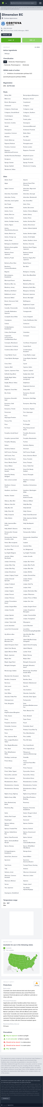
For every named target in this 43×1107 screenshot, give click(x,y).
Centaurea (26, 323)
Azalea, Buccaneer (28, 207)
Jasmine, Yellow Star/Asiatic (9, 557)
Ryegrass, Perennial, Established (29, 808)
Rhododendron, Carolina (30, 781)
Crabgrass (26, 105)
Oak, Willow (8, 693)
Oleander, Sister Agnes (29, 696)
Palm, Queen (8, 716)
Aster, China (26, 204)
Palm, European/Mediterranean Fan (30, 705)
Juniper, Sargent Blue (11, 606)
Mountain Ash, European (12, 676)
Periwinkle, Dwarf (28, 726)
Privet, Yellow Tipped (10, 771)
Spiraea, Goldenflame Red (11, 833)
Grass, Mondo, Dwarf (11, 462)
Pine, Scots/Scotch (28, 745)
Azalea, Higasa (9, 225)
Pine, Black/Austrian (29, 733)
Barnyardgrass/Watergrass (31, 95)
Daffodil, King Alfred (10, 374)
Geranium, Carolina (10, 123)
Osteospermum (9, 700)
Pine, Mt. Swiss (27, 740)
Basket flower (27, 263)
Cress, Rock (8, 363)
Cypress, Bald (8, 367)
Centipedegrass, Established (9, 328)
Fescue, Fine (8, 421)
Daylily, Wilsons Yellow (11, 382)
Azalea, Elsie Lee (9, 214)
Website (6, 34)
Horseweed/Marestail (29, 126)
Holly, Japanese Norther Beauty (30, 519)
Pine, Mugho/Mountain (11, 745)
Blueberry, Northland (10, 291)
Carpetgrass (8, 320)
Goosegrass (26, 123)
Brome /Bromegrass (10, 102)
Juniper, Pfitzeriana (28, 594)
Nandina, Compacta (10, 679)
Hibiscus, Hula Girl (10, 504)
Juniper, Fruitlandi (10, 584)
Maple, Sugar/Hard (10, 662)
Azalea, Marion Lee (10, 233)
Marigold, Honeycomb (29, 662)
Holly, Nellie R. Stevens (11, 528)
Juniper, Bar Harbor (28, 561)
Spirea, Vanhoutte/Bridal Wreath (11, 841)
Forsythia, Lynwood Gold (12, 438)
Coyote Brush (27, 346)
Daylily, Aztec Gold (28, 374)
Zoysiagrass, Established (12, 893)
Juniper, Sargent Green (29, 606)
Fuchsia (25, 442)
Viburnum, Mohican (10, 881)
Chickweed (8, 105)
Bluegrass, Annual (28, 99)
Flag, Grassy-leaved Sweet (29, 428)
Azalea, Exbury (27, 214)
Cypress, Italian (27, 367)
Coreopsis (26, 336)
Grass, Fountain (27, 459)
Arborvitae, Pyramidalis (11, 194)
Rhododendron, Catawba (12, 785)
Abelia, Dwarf (8, 180)
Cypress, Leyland (28, 370)
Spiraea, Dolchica (28, 823)
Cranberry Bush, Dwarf (11, 349)
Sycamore (7, 860)
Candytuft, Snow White (11, 316)
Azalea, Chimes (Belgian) (30, 211)
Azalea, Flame (27, 218)
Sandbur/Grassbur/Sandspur (13, 155)
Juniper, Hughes (9, 591)
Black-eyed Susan (10, 280)
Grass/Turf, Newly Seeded (10, 470)
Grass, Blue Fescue (10, 459)
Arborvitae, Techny (10, 197)
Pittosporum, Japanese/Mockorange (29, 753)
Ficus (6, 424)
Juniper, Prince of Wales (30, 598)
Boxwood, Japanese (29, 294)
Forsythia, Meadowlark (29, 438)
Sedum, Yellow (27, 816)
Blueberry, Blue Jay (10, 284)
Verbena (25, 868)
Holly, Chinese (27, 511)
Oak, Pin (25, 686)
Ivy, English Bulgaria (10, 553)
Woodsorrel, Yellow (10, 169)
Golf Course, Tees (10, 455)
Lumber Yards (27, 651)
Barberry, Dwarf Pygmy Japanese (30, 248)
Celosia (7, 323)
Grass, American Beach (30, 455)
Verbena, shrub (9, 872)
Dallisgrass (26, 116)
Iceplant (25, 542)
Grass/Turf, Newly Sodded (28, 470)
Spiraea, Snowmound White (29, 833)
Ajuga (6, 183)
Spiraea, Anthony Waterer (9, 824)
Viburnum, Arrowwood (29, 872)
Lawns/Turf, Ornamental (11, 629)
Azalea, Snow (8, 240)
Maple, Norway (27, 655)
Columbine (26, 332)
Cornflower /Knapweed (30, 343)
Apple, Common (9, 188)
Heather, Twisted (9, 495)
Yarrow (7, 884)
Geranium (26, 448)
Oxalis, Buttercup (9, 140)
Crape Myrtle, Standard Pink (30, 359)
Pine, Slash (8, 748)
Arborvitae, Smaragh (29, 194)
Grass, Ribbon (9, 466)
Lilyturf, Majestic (27, 648)
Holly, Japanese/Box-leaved (10, 524)
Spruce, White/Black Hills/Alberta (29, 847)
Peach (25, 723)
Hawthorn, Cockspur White (29, 480)
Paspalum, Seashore (10, 723)
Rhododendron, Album (11, 781)
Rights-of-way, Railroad (29, 794)
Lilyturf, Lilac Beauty (10, 648)
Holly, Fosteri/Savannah (30, 514)
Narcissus (7, 683)
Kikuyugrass (8, 130)
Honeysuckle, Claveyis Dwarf (11, 533)
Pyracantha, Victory (28, 775)
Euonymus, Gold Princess (9, 404)
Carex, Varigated (28, 316)
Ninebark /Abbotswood (29, 683)
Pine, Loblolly (27, 736)
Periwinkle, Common (10, 726)
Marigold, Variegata (10, 665)
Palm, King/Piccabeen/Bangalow (12, 711)
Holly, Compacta (9, 514)
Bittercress (8, 99)
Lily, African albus (9, 634)
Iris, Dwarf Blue (9, 549)
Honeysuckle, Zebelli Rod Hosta (30, 538)
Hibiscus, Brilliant (28, 501)
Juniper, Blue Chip (10, 565)
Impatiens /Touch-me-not (12, 546)
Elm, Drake (8, 393)
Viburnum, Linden (28, 875)
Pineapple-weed (28, 143)
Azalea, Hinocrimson (29, 225)
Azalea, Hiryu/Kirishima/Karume (11, 229)
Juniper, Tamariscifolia (29, 615)
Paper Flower (27, 719)
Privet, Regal (8, 768)
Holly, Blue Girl (9, 508)
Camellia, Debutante (29, 308)
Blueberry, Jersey (9, 287)
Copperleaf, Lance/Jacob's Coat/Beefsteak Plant (11, 337)
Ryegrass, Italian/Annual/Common (11, 151)
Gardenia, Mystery (28, 445)
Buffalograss (27, 301)
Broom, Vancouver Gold (11, 301)
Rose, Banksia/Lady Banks (10, 803)
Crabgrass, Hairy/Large (11, 109)
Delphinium (26, 382)
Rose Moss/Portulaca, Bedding (29, 798)
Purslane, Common (10, 147)
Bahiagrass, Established (11, 244)
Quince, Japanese (10, 778)
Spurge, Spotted (9, 166)
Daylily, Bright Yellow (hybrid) (10, 378)
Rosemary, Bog (9, 808)
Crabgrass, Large (28, 109)
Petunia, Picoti (9, 729)
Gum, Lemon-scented (11, 480)
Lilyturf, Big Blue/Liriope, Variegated (30, 640)
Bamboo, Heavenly (28, 244)
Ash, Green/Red (27, 200)
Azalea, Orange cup (10, 237)
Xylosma (25, 881)
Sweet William (27, 856)
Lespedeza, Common (11, 133)
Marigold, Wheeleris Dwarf (29, 666)
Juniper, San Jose (28, 601)
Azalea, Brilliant (9, 207)
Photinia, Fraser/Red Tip (30, 729)
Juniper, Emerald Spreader (9, 579)
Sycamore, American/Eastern (28, 861)
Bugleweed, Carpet (28, 304)
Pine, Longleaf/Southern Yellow (11, 741)
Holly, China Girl (9, 511)
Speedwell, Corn (28, 159)
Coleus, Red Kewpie (10, 332)
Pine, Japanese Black (11, 736)
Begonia (7, 272)
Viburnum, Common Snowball (10, 876)
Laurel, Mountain (28, 625)
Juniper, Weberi (9, 618)
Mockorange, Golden (10, 671)
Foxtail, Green (8, 119)
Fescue (25, 415)
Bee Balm (26, 266)
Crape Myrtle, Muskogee (12, 358)
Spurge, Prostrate (28, 162)
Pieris (6, 733)
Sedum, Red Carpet (10, 816)
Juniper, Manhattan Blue (30, 591)
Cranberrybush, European (27, 350)
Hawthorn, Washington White (29, 491)
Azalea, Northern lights (29, 233)
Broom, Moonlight (28, 297)
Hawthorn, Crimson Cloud (10, 486)
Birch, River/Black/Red (29, 275)
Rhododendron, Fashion (30, 785)
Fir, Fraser (7, 428)
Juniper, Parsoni (9, 594)
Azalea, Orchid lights (29, 237)
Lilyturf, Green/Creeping (30, 645)
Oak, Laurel (8, 686)
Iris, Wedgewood (28, 549)
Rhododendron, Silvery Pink (29, 789)
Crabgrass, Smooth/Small (12, 112)
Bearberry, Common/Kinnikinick (10, 267)
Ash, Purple (8, 204)
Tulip (6, 868)
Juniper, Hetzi (27, 587)
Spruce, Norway (9, 846)
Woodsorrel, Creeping (29, 166)
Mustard (7, 136)
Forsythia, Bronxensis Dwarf (29, 434)
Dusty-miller (26, 389)
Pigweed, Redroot (10, 143)
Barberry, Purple (9, 258)
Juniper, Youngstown (29, 618)
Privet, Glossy (8, 761)
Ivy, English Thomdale (29, 553)
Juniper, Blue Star (28, 568)
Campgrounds (27, 311)
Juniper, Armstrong (10, 561)
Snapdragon (8, 820)
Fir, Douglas (26, 424)
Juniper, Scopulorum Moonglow (29, 611)
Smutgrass (8, 159)
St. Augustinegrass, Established (10, 852)
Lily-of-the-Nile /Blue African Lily (29, 635)
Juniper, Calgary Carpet (11, 575)
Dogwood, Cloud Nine (11, 389)
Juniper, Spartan (9, 615)
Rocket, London (27, 147)
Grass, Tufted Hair (28, 466)
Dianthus (7, 386)
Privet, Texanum (27, 768)
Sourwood (26, 820)
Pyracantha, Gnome (29, 771)
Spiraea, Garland (28, 828)
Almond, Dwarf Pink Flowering (29, 184)
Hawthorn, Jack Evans (11, 490)
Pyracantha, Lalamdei (11, 775)
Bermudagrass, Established (9, 276)
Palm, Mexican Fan (28, 710)
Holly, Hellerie (8, 518)
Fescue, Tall (26, 421)
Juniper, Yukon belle (10, 622)
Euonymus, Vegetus (29, 409)
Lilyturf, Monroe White (11, 651)
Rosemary (26, 802)
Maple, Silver (27, 658)
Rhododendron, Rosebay (12, 788)
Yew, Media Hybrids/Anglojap (28, 888)
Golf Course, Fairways (11, 452)
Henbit (6, 126)
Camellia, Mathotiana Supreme (11, 312)
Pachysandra (27, 700)
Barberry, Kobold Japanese (28, 253)
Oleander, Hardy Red (29, 693)
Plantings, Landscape (11, 757)
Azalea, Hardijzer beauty (12, 221)
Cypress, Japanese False (12, 370)
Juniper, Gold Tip (28, 584)
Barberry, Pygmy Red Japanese (29, 258)
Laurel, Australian (9, 625)
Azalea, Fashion (9, 218)
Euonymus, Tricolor (10, 409)
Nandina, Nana (27, 679)
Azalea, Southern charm (30, 240)
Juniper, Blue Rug (10, 568)
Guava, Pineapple (28, 474)
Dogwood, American (29, 386)
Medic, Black (26, 133)
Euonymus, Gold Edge (29, 398)
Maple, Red (8, 658)
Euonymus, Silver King (29, 403)
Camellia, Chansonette (11, 308)
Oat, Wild (25, 136)
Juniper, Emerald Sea (29, 575)
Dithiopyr (7, 53)
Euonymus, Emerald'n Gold (11, 399)
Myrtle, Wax (26, 676)
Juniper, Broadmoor (10, 572)
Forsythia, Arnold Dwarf (11, 433)
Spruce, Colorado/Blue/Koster (29, 841)
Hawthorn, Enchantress (30, 485)
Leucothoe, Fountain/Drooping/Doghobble (31, 630)
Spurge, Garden (9, 162)
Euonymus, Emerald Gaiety (29, 394)
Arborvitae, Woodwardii (30, 197)
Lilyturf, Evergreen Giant (11, 645)
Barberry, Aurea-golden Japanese (11, 248)
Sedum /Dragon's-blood (30, 813)
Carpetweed (26, 102)
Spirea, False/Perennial (11, 837)
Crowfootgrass (9, 116)
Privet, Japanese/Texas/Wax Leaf (29, 762)
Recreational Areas (28, 778)
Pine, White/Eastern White (10, 753)
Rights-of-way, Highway (11, 794)
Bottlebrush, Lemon (10, 294)
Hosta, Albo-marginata (11, 542)
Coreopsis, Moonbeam (11, 343)
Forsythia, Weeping (10, 442)
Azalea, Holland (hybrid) (30, 228)
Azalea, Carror (9, 211)
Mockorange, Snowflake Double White (30, 671)
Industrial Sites (27, 546)
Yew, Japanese (9, 887)
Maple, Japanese (9, 655)
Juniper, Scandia (9, 610)
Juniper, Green (9, 587)
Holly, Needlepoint (28, 523)
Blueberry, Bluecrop (28, 284)
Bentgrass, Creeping (29, 272)
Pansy (6, 719)
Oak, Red (7, 690)
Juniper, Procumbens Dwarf (11, 602)
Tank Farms (8, 865)
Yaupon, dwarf (27, 884)
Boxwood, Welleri (9, 297)
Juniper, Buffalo (27, 572)
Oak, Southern (27, 690)
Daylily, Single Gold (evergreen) (28, 378)
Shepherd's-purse (28, 155)
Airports (25, 180)
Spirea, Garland (27, 837)
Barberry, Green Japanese (9, 253)
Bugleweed (8, 304)
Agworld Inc (10, 1105)
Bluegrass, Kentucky (29, 291)
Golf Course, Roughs (29, 452)
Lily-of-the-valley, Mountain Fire (9, 640)
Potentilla (26, 757)
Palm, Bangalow (9, 703)
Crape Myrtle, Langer (29, 355)
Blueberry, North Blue (29, 287)
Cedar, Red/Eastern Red (30, 320)
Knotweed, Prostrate (29, 130)
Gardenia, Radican (10, 448)
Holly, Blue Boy (27, 504)
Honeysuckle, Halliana (29, 532)
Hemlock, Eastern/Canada (28, 496)
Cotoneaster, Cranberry (11, 346)
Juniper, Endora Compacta (27, 579)
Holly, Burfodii (27, 508)
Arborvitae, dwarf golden (12, 200)
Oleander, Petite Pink (11, 696)
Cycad (25, 363)
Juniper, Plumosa (9, 598)
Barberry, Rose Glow (10, 263)
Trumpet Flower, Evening (30, 865)
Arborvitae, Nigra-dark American (29, 189)
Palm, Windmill (27, 716)
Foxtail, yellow (27, 119)
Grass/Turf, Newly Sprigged (10, 475)
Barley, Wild (8, 95)
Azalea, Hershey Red (29, 221)
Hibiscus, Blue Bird (10, 501)
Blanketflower (27, 280)
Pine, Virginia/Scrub (28, 748)
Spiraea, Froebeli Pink (11, 828)
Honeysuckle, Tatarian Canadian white (11, 538)
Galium (7, 445)
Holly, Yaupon (27, 528)
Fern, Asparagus (28, 412)
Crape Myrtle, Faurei (10, 355)
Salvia (6, 813)
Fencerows (8, 412)
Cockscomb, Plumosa (29, 327)
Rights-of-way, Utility (10, 797)
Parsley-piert (26, 140)
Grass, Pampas (27, 462)
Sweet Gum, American (11, 856)
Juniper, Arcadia (27, 556)
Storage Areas (27, 851)
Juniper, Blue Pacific (29, 565)
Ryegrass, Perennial (29, 150)
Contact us (5, 1098)
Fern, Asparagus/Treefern (10, 416)
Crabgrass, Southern (29, 112)
